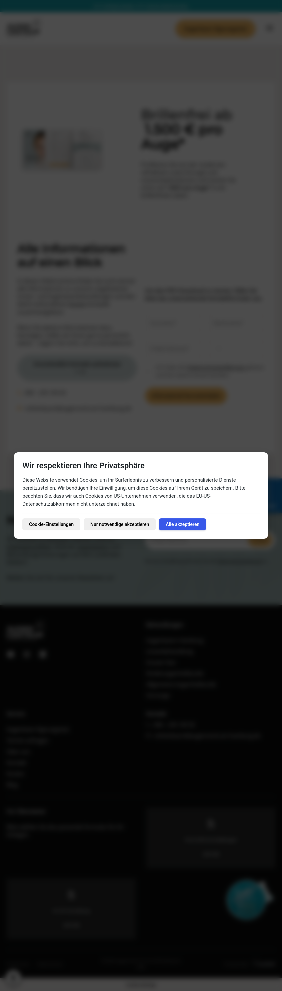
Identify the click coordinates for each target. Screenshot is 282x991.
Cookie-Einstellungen (51, 524)
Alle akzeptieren (182, 524)
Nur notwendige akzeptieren (119, 524)
